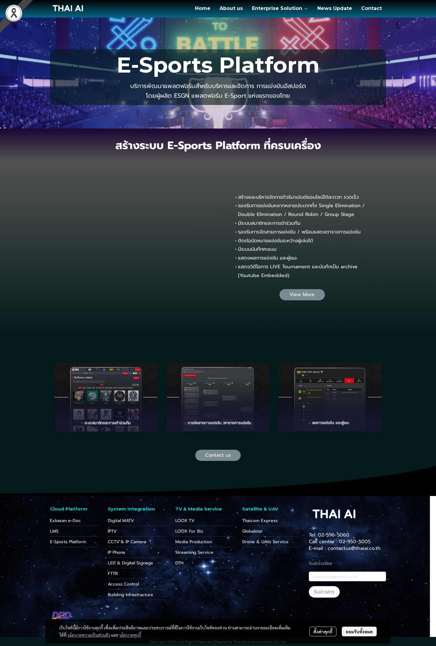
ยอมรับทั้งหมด (359, 631)
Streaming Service (194, 552)
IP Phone (116, 552)
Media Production (193, 542)
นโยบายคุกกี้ (130, 635)
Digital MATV (121, 520)
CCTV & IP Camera (127, 542)
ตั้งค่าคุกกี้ (322, 631)
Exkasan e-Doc (65, 520)
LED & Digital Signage (130, 563)
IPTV (112, 531)
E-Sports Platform (68, 542)
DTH (179, 563)
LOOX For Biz (189, 531)
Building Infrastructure (130, 595)
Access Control (123, 584)
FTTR (113, 573)
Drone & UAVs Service (265, 542)
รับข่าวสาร (324, 591)
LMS (54, 531)
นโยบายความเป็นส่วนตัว (89, 635)
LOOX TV (184, 520)
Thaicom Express (260, 520)
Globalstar (252, 531)
